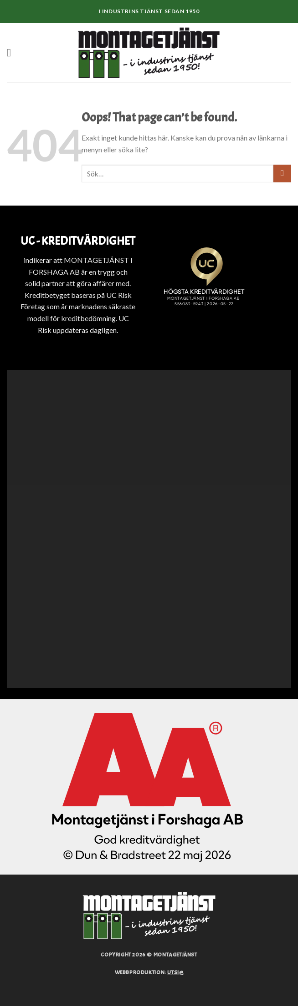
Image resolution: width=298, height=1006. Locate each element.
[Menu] (12, 52)
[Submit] (282, 173)
